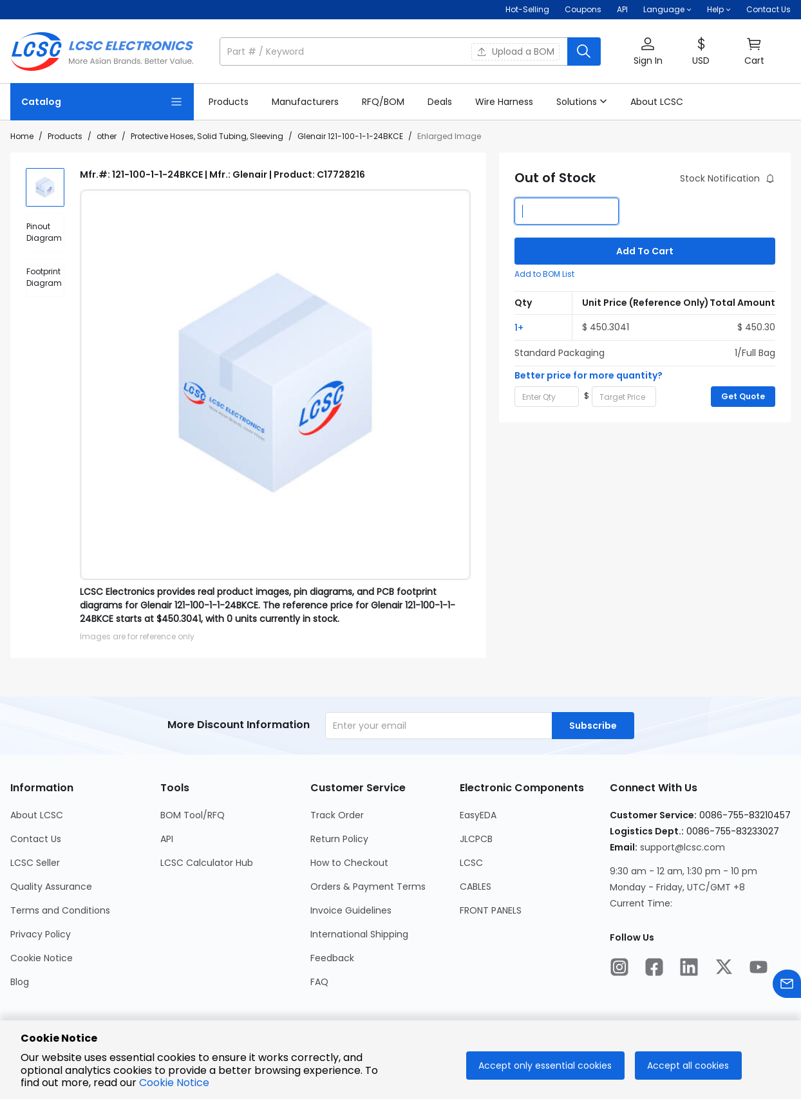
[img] (45, 187)
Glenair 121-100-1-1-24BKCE (350, 136)
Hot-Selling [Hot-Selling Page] (527, 9)
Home (21, 136)
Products (65, 136)
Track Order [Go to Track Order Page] (337, 815)
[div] (45, 232)
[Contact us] (787, 986)
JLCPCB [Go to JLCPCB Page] (476, 838)
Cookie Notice (174, 1082)
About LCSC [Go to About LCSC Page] (36, 815)
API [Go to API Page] (166, 838)
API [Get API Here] (622, 9)
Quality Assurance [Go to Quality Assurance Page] (51, 886)
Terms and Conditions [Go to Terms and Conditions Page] (60, 910)
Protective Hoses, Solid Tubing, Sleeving (207, 136)
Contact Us (768, 9)
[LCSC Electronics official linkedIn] (689, 969)
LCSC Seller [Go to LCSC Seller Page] (35, 862)
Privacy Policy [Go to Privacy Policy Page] (40, 934)
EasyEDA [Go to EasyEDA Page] (478, 815)
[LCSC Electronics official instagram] (619, 969)
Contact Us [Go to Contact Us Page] (35, 838)
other (107, 136)
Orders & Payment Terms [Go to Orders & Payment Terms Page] (368, 886)
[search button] (584, 51)
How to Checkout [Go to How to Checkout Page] (349, 862)
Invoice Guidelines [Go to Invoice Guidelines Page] (350, 910)
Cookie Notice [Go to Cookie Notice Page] (41, 958)
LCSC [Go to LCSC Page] (471, 862)
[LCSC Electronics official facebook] (654, 969)
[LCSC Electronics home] (102, 51)
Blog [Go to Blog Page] (19, 981)
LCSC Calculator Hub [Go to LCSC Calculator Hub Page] (206, 862)
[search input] (394, 51)
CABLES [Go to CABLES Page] (475, 886)
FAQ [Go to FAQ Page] (319, 981)
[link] (228, 101)
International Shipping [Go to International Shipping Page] (359, 934)
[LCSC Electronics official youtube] (758, 969)
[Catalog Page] (102, 102)
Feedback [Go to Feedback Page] (332, 958)
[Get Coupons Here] (583, 9)
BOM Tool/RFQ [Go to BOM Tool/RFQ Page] (192, 815)
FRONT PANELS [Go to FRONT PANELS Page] (491, 910)
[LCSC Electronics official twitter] (723, 969)
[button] (667, 9)
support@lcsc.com (682, 847)
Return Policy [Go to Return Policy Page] (339, 838)
